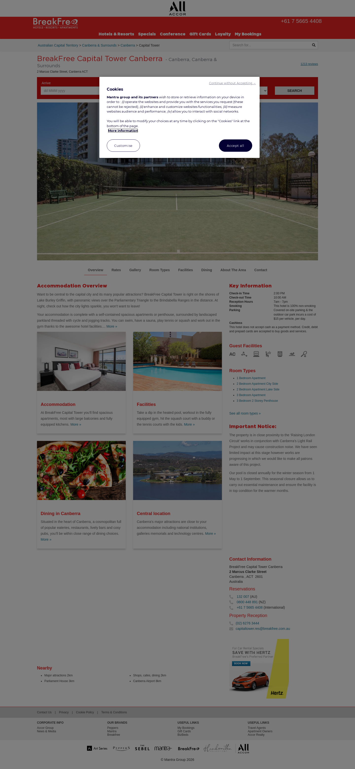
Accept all (235, 146)
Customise (123, 146)
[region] (179, 117)
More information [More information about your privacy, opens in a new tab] (123, 131)
